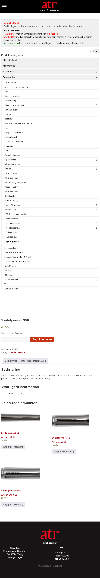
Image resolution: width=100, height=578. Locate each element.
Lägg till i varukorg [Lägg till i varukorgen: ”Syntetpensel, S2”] (13, 447)
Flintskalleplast (10, 137)
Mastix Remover (11, 191)
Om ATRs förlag (15, 554)
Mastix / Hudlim (11, 187)
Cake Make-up (10, 101)
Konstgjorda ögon (12, 155)
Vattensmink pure (11, 280)
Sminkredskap (10, 248)
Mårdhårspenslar (13, 228)
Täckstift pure (10, 266)
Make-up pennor (11, 178)
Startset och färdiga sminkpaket (17, 261)
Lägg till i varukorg (42, 339)
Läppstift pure (10, 160)
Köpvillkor (15, 548)
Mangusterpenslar (13, 223)
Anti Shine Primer (11, 83)
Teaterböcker (9, 71)
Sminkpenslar (10, 210)
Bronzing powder (11, 96)
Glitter (7, 151)
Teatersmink (9, 77)
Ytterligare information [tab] (33, 361)
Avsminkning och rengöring (16, 87)
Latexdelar (8, 169)
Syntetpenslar (12, 241)
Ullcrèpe (8, 275)
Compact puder (11, 110)
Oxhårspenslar (12, 232)
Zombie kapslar (11, 289)
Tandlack (8, 271)
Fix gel (7, 128)
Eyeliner (7, 114)
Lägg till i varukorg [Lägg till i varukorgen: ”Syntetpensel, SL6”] (13, 504)
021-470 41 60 (62, 559)
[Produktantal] (15, 339)
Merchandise (9, 66)
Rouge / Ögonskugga (13, 205)
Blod (6, 92)
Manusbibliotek (10, 60)
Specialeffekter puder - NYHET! (17, 257)
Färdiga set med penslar (16, 214)
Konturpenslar (12, 219)
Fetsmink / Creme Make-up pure (18, 123)
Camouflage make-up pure (15, 105)
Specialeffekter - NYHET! (14, 252)
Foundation (9, 146)
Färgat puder (9, 119)
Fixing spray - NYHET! (13, 132)
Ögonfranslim (10, 196)
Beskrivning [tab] (11, 361)
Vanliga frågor (15, 557)
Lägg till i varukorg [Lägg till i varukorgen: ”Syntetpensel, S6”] (64, 451)
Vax (5, 284)
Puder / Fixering (11, 201)
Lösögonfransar (11, 173)
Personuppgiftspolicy (15, 551)
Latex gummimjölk (12, 164)
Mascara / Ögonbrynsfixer (15, 182)
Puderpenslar (11, 237)
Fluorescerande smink (13, 141)
